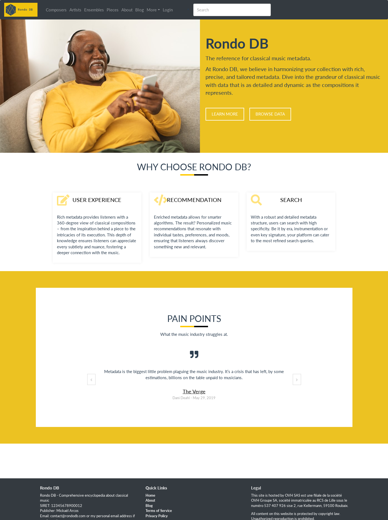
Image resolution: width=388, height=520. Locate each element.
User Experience (96, 199)
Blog (139, 9)
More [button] (152, 9)
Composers (56, 9)
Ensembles (94, 9)
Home (150, 495)
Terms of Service (159, 510)
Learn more (225, 113)
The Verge (194, 391)
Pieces (113, 9)
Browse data (270, 113)
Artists (75, 9)
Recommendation (194, 199)
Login (168, 9)
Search (291, 199)
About (126, 9)
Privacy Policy (157, 516)
